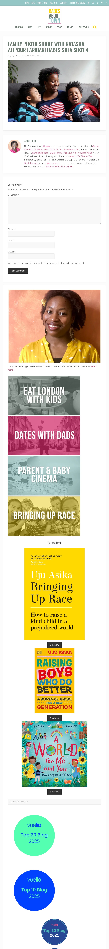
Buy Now (54, 644)
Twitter (49, 166)
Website (11, 251)
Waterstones (53, 163)
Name (11, 229)
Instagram (67, 166)
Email (11, 240)
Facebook (57, 166)
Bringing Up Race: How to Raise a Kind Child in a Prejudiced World (62, 152)
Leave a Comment (35, 56)
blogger (46, 146)
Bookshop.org (31, 163)
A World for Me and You (81, 156)
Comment (13, 194)
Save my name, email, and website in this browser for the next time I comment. (48, 263)
